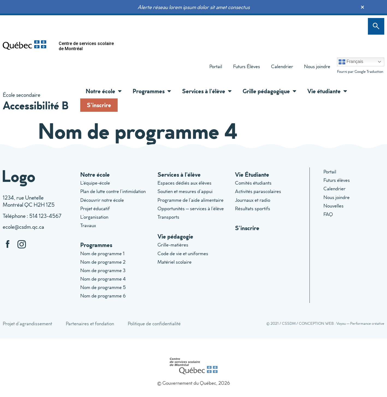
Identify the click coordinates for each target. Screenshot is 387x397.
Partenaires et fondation (90, 323)
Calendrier (282, 66)
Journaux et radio (252, 200)
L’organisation (94, 216)
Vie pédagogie (175, 236)
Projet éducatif (95, 208)
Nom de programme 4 (103, 278)
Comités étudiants (253, 182)
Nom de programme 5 (103, 287)
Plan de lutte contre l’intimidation (113, 191)
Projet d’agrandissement (27, 323)
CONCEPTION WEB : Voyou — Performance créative (341, 323)
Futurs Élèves (246, 66)
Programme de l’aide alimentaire (190, 200)
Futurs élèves (336, 180)
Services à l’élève (207, 91)
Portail (215, 66)
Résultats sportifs (252, 208)
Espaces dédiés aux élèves (184, 182)
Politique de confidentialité (154, 323)
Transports (168, 216)
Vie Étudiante (252, 174)
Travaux (88, 225)
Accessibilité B (36, 105)
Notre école (104, 91)
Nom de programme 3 (103, 270)
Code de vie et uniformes (182, 253)
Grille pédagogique (269, 91)
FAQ (328, 214)
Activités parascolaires (258, 191)
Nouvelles (333, 205)
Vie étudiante (327, 91)
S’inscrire (99, 105)
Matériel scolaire (174, 261)
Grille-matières (172, 244)
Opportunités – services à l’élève (190, 208)
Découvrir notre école (102, 200)
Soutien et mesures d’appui (185, 191)
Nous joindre (317, 66)
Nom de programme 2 (103, 261)
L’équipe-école (95, 182)
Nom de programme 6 (103, 295)
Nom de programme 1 (102, 253)
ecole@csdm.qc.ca (23, 226)
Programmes (152, 91)
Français (351, 62)
